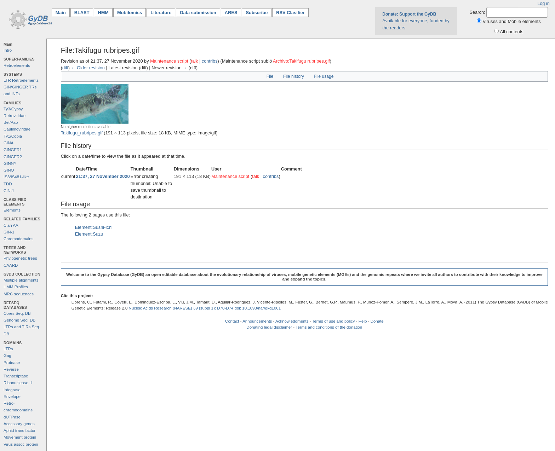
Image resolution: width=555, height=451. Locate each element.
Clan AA (11, 225)
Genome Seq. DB (19, 320)
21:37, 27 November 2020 (103, 176)
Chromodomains (18, 239)
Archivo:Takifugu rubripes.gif (301, 61)
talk (194, 61)
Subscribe (257, 12)
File (270, 76)
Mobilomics (129, 12)
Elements (12, 210)
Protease (12, 362)
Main (63, 12)
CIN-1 (9, 191)
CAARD (11, 265)
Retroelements (17, 65)
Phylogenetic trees (20, 258)
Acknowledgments (291, 321)
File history (293, 76)
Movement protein (20, 437)
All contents (511, 31)
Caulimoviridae (17, 129)
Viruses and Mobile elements (512, 21)
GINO (9, 170)
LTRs (8, 349)
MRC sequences (19, 294)
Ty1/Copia (13, 136)
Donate (377, 321)
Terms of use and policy (333, 321)
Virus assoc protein (21, 444)
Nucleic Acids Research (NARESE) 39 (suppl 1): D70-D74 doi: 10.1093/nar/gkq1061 (205, 308)
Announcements (257, 321)
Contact (232, 321)
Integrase (12, 390)
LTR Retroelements (21, 80)
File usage (324, 76)
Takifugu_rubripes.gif (82, 132)
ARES (231, 12)
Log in (543, 3)
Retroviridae (14, 116)
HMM (103, 12)
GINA (8, 143)
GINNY (10, 163)
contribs (210, 61)
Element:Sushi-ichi (94, 227)
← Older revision (88, 67)
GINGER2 (13, 157)
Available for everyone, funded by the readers (416, 21)
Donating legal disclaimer (269, 327)
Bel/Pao (11, 122)
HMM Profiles (16, 287)
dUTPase (12, 417)
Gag (7, 355)
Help (363, 321)
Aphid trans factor (19, 430)
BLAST (82, 12)
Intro (8, 50)
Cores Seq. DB (17, 313)
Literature (160, 12)
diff (65, 67)
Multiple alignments (21, 280)
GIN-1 (9, 232)
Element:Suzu (89, 234)
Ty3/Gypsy (13, 109)
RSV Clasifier (290, 12)
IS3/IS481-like (16, 177)
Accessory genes (19, 424)
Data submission (198, 12)
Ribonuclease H (18, 383)
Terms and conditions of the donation (329, 327)
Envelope (12, 396)
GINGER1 (13, 150)
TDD (8, 184)
